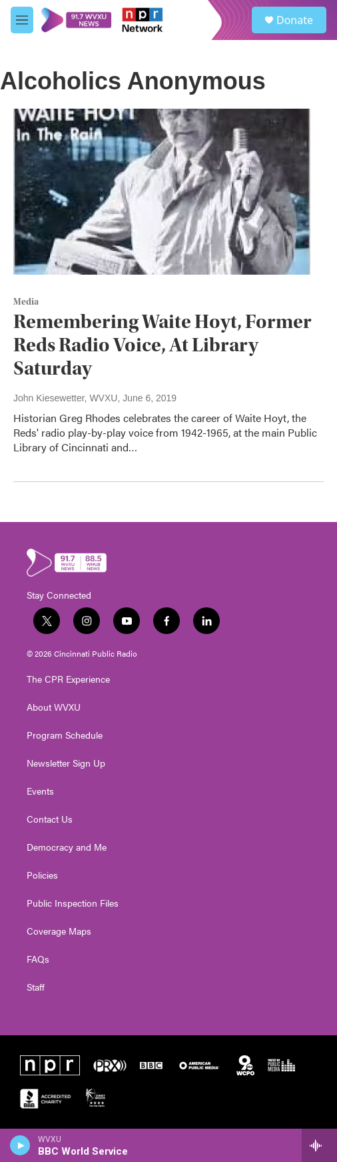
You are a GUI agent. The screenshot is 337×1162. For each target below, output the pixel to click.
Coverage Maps (59, 931)
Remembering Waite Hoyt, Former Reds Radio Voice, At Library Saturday (162, 345)
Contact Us (50, 819)
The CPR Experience (68, 679)
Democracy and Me (67, 847)
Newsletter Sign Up (66, 763)
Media (26, 302)
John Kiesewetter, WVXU (65, 398)
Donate (294, 20)
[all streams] (319, 1145)
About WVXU (54, 707)
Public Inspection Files (73, 903)
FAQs (38, 959)
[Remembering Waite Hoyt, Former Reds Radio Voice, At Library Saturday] (161, 191)
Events (40, 791)
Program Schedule (65, 735)
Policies (42, 875)
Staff (36, 987)
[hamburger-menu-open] (22, 20)
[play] (20, 1145)
